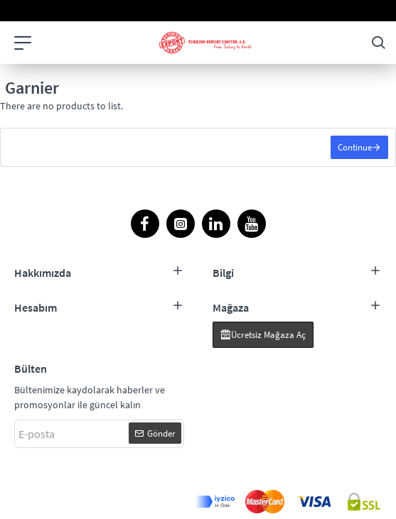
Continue (355, 147)
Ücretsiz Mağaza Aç (268, 335)
